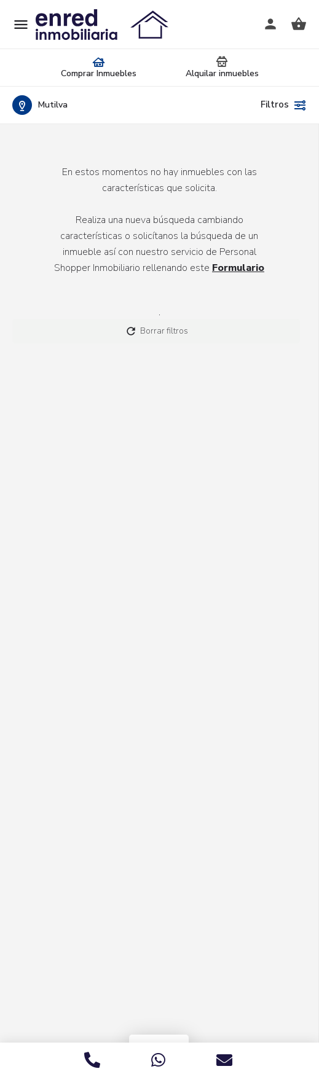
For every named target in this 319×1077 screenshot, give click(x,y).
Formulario (238, 268)
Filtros (284, 105)
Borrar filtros (156, 331)
